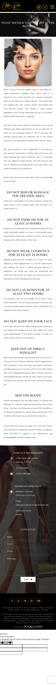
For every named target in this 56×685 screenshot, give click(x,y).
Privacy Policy (14, 610)
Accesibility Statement (30, 610)
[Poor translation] (9, 642)
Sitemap (44, 610)
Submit (27, 579)
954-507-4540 (22, 468)
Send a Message (23, 473)
